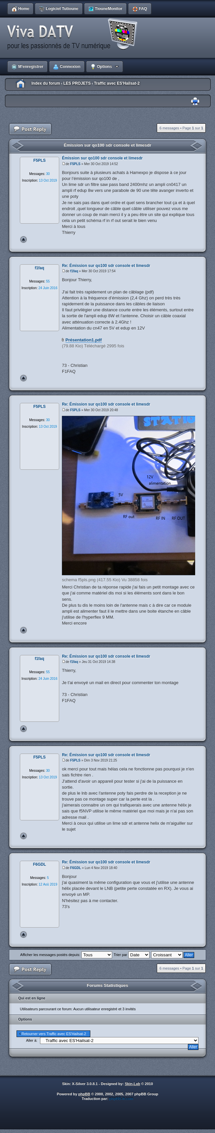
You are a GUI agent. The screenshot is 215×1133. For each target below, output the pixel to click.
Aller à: (31, 1040)
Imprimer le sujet (195, 101)
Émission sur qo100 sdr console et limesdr (107, 145)
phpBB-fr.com (121, 1099)
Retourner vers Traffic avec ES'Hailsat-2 (54, 1034)
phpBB (84, 1094)
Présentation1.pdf (83, 339)
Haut (23, 239)
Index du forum (45, 83)
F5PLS (75, 164)
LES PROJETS (77, 83)
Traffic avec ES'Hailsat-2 (117, 83)
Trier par (131, 955)
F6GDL (75, 868)
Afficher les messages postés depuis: (66, 955)
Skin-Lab (132, 1084)
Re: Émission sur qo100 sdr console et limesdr (106, 265)
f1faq (74, 271)
